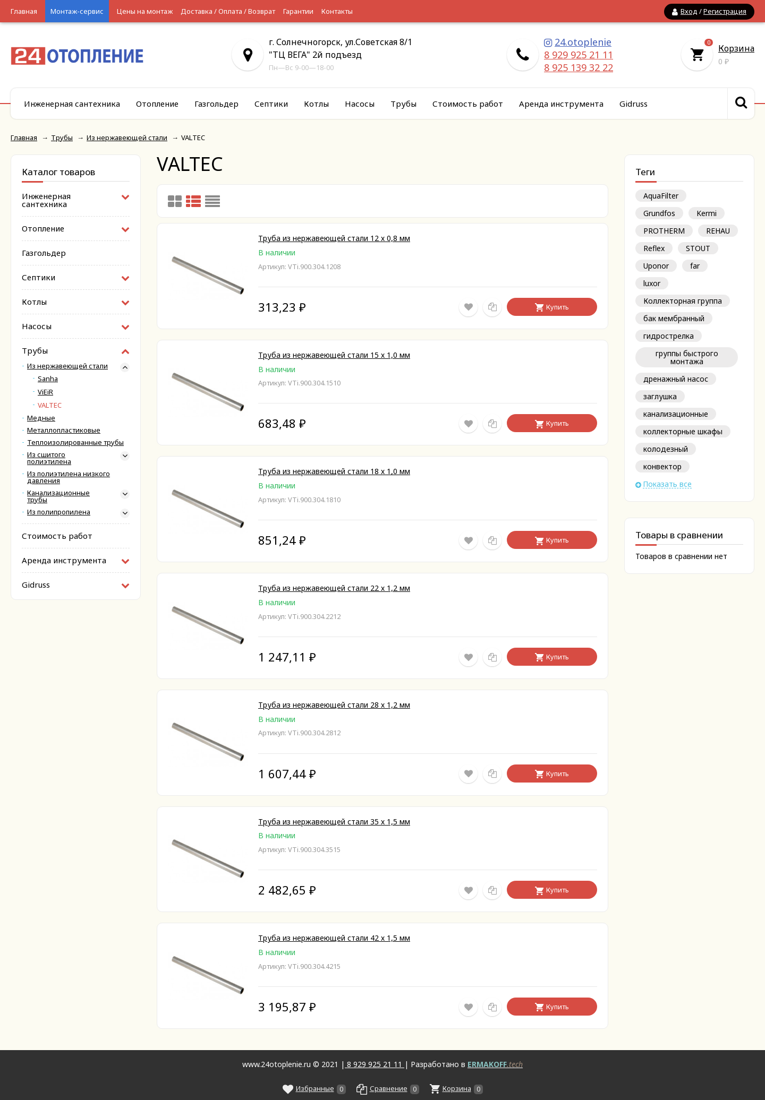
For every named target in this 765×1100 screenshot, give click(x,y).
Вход (689, 11)
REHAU (718, 231)
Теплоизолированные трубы (75, 442)
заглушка (660, 396)
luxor (651, 283)
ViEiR (45, 392)
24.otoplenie (583, 42)
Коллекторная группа (682, 301)
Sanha (48, 379)
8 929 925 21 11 (578, 54)
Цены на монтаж (145, 11)
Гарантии (298, 11)
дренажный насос (675, 379)
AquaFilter (660, 196)
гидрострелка (668, 336)
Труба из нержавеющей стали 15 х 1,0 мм (334, 355)
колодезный (665, 449)
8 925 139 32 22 (578, 67)
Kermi (706, 213)
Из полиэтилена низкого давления (68, 477)
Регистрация (724, 11)
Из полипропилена (58, 512)
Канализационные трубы (58, 496)
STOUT (698, 248)
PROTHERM (664, 231)
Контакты (337, 11)
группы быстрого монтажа (687, 357)
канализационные (675, 414)
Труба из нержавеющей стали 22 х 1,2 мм (334, 588)
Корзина (736, 48)
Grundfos (659, 213)
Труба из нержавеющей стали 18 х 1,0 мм (334, 471)
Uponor (656, 266)
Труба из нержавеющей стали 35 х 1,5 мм (334, 822)
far (695, 266)
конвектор (662, 466)
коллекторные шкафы (682, 431)
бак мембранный (673, 318)
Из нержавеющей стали (67, 366)
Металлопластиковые (63, 430)
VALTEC (50, 405)
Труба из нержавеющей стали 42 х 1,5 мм (334, 938)
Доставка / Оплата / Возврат (228, 11)
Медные (41, 418)
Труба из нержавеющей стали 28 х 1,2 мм (334, 705)
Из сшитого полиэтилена (49, 458)
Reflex (654, 248)
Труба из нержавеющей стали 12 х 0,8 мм (334, 238)
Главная (24, 11)
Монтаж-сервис (77, 11)
